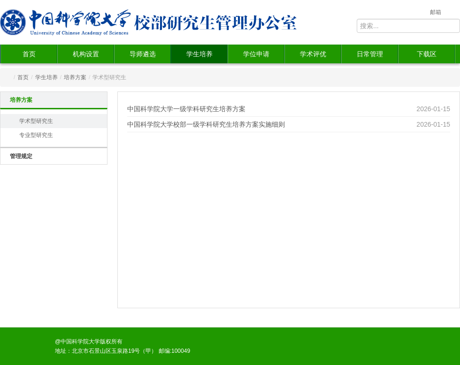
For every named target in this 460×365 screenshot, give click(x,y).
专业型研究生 (36, 135)
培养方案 (75, 77)
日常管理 (370, 54)
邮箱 (435, 12)
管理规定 (21, 156)
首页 (29, 54)
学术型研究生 (36, 121)
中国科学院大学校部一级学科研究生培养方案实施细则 (206, 124)
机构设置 (86, 54)
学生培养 (199, 54)
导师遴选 (143, 54)
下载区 (427, 54)
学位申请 (256, 54)
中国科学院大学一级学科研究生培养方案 (186, 109)
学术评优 (313, 54)
